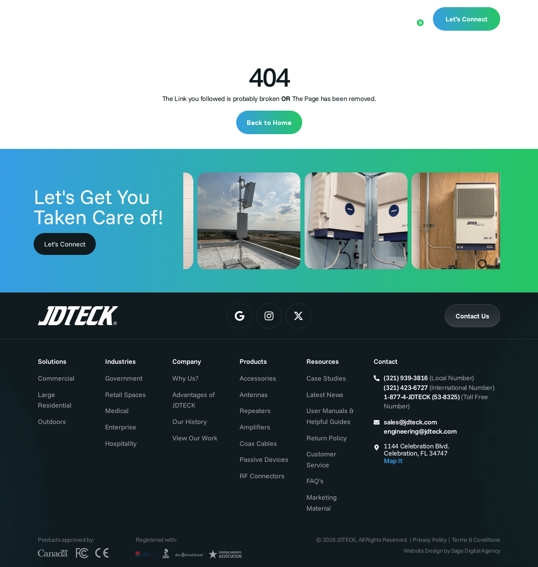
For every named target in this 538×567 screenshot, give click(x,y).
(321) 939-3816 (406, 378)
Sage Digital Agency (475, 550)
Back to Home (269, 122)
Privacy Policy (430, 539)
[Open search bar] (389, 17)
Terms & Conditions (476, 539)
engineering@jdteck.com (420, 431)
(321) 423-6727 (406, 387)
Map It (393, 460)
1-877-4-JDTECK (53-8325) (421, 396)
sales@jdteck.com (410, 422)
